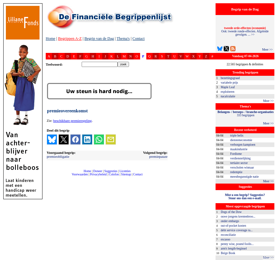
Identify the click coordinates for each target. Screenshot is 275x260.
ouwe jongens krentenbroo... (238, 216)
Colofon (114, 174)
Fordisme (236, 153)
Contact (139, 38)
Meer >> (267, 49)
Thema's (123, 38)
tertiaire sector (239, 163)
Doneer (97, 171)
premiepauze (158, 156)
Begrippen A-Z (70, 38)
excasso (225, 239)
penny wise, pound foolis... (237, 244)
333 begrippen (246, 113)
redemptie (236, 172)
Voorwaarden (80, 174)
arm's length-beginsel (234, 248)
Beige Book (228, 253)
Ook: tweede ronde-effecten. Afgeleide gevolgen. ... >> (245, 31)
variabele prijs (229, 82)
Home (50, 38)
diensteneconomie (241, 140)
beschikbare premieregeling (72, 120)
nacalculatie (228, 96)
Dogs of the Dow (231, 212)
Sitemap (126, 174)
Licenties (125, 171)
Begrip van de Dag (99, 38)
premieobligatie (58, 156)
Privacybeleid (98, 174)
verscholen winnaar (242, 167)
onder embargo (230, 221)
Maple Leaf (228, 87)
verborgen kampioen (242, 144)
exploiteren (228, 91)
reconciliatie (228, 234)
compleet (49, 177)
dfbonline (269, 258)
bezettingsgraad (230, 78)
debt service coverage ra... (236, 230)
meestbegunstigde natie (244, 176)
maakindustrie (239, 149)
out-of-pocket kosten (233, 225)
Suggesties (110, 171)
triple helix (237, 135)
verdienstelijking (240, 158)
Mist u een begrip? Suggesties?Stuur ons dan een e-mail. (245, 196)
